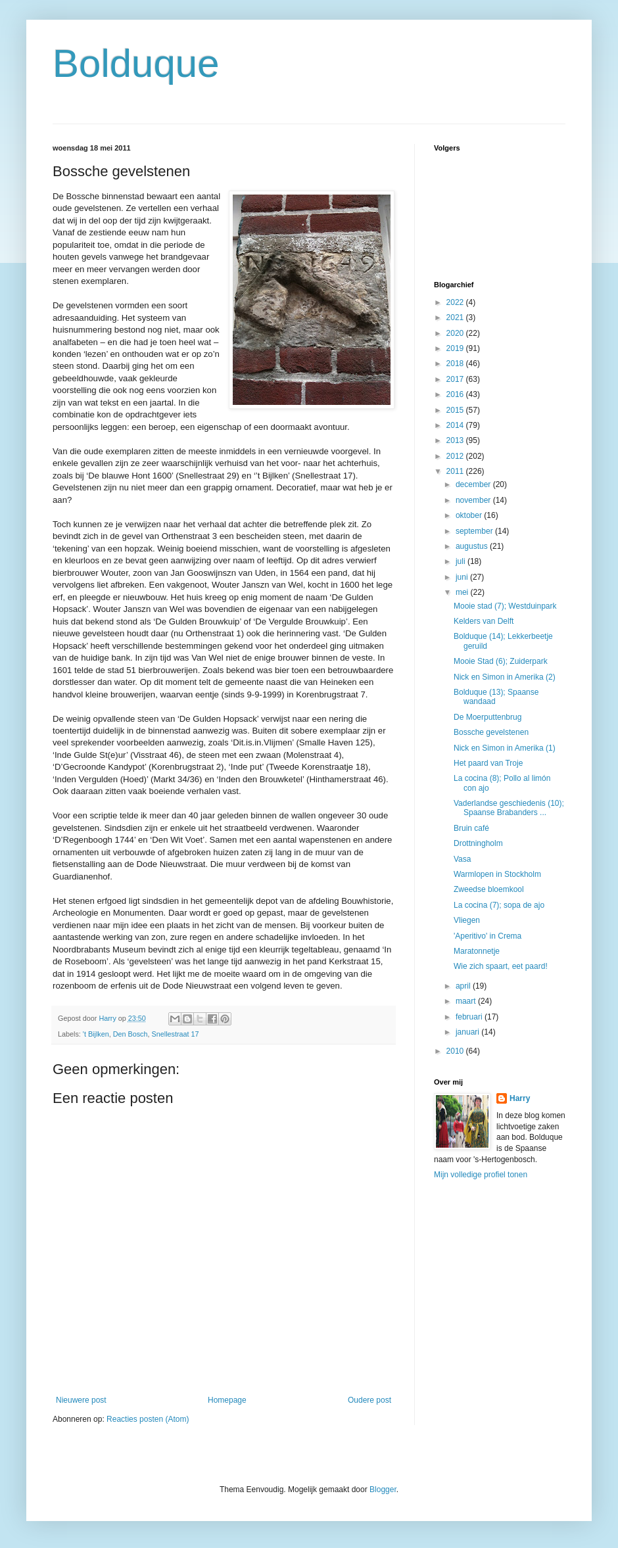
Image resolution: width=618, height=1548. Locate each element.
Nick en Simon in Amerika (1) (505, 748)
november (474, 500)
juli (461, 561)
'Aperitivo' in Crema (487, 936)
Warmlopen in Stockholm (497, 874)
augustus (473, 546)
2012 (456, 456)
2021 (456, 317)
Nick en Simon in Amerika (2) (505, 677)
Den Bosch (130, 1034)
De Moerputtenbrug (487, 717)
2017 (456, 379)
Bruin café (471, 828)
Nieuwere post (81, 1400)
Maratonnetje (477, 951)
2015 (456, 410)
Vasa (462, 859)
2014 (456, 425)
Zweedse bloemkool (489, 889)
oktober (470, 515)
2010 (456, 1051)
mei (463, 592)
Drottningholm (478, 843)
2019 (456, 348)
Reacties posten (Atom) (148, 1419)
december (474, 484)
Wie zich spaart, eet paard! (501, 966)
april (464, 986)
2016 (456, 394)
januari (468, 1032)
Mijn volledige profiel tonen (480, 1174)
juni (463, 577)
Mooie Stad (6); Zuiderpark (501, 661)
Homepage (227, 1400)
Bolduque (136, 63)
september (475, 531)
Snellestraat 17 (175, 1034)
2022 (456, 302)
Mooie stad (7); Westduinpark (505, 606)
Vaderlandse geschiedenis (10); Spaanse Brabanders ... (509, 808)
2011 (456, 471)
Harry (520, 1098)
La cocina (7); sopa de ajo (499, 905)
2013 (456, 440)
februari (470, 1016)
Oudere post (369, 1400)
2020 (456, 333)
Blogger (382, 1489)
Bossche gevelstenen (491, 732)
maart (467, 1001)
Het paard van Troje (488, 763)
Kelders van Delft (483, 621)
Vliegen (467, 920)
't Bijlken (96, 1034)
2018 (456, 363)
